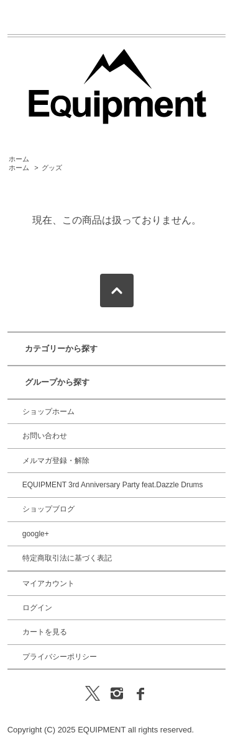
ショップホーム (48, 411)
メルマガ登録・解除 (55, 460)
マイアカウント (48, 583)
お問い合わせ (44, 435)
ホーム (19, 159)
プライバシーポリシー (59, 656)
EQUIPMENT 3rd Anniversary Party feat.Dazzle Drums (112, 484)
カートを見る (44, 632)
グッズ (52, 167)
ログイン (37, 607)
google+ (35, 533)
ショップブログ (48, 509)
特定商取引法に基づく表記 (67, 558)
